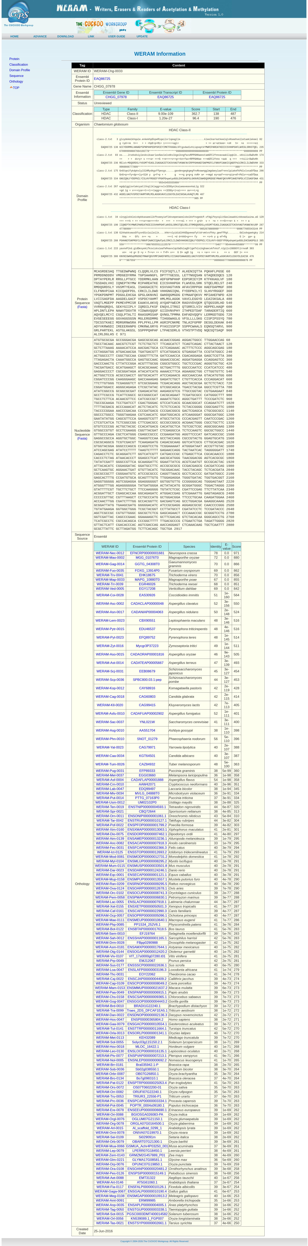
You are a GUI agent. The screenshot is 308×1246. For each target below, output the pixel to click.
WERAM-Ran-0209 (110, 884)
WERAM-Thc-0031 (110, 974)
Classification (18, 64)
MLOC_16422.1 (147, 1047)
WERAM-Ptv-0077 (110, 1056)
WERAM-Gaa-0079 (110, 1024)
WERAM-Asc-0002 (110, 603)
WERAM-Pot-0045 (110, 1105)
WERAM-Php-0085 (110, 924)
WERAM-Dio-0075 (110, 834)
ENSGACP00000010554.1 (147, 1024)
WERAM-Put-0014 (110, 798)
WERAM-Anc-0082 (110, 843)
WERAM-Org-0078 (110, 1123)
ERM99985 (147, 1200)
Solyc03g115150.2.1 (147, 1042)
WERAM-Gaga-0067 (110, 1191)
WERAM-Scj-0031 (110, 671)
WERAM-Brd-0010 (110, 1006)
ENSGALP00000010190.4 (147, 1191)
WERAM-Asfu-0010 (110, 713)
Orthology (16, 81)
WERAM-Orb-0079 (110, 1142)
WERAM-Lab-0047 (110, 789)
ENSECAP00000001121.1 (147, 875)
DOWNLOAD (65, 36)
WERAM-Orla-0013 (110, 1033)
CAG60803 (147, 697)
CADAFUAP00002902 (147, 713)
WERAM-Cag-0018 (110, 697)
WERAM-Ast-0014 (110, 663)
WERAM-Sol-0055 (110, 1042)
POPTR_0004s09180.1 (147, 1105)
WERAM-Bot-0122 (110, 929)
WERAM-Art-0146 (110, 1182)
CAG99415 (147, 705)
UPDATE (142, 36)
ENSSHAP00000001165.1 (147, 938)
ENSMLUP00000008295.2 (147, 861)
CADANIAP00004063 (147, 612)
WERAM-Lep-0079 (110, 1151)
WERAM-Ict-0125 (110, 852)
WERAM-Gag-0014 (110, 564)
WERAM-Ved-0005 (110, 589)
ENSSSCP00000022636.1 (147, 965)
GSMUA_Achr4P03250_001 (147, 1146)
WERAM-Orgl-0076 (110, 1119)
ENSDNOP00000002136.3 (147, 1015)
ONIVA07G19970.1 (147, 1132)
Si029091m (147, 1137)
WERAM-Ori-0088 (110, 1114)
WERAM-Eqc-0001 (110, 875)
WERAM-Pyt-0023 (110, 637)
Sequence (16, 75)
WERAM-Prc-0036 (110, 1101)
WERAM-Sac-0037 (110, 722)
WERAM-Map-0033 (109, 580)
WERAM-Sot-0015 (110, 1214)
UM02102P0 (147, 802)
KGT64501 (147, 756)
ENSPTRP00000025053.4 (147, 1083)
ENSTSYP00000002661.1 (147, 1223)
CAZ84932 (147, 764)
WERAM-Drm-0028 (110, 943)
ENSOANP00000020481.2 (147, 1169)
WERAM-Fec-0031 (110, 848)
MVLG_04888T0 (147, 793)
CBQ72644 (147, 811)
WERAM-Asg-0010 (110, 730)
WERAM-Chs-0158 (110, 997)
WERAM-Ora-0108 (110, 1169)
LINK (91, 36)
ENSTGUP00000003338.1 (147, 1209)
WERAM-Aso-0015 (110, 654)
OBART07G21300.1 (147, 1142)
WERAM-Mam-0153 (110, 988)
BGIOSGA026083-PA (147, 1114)
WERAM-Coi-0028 (110, 595)
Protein (14, 59)
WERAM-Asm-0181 (110, 947)
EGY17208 (147, 589)
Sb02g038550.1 (147, 1069)
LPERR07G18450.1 (147, 1151)
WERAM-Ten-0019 (110, 807)
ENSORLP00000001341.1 (147, 1033)
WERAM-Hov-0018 (110, 1047)
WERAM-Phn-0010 (110, 739)
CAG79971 (147, 747)
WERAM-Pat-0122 (110, 1083)
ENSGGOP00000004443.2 (147, 1001)
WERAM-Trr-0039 (110, 584)
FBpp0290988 (147, 943)
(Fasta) (82, 307)
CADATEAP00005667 (147, 663)
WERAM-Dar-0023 (110, 870)
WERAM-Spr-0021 (110, 811)
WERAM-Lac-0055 (110, 902)
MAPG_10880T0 (147, 580)
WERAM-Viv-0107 (110, 956)
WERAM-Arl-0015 (110, 1128)
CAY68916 (147, 688)
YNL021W (147, 722)
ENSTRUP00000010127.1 (147, 820)
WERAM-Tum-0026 (110, 764)
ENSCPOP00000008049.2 (147, 983)
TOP (16, 87)
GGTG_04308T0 (147, 564)
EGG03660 (147, 775)
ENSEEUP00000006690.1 (147, 1110)
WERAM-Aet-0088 (110, 1178)
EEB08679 (147, 671)
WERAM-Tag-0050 (110, 1209)
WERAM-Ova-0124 (110, 888)
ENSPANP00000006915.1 (147, 992)
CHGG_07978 (116, 97)
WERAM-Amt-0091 (110, 1200)
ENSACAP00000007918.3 (147, 843)
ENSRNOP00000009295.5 (147, 884)
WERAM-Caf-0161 (110, 911)
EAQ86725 (102, 79)
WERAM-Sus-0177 (110, 965)
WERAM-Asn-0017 (110, 612)
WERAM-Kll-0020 (110, 705)
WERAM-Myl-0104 (110, 861)
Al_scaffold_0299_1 (147, 1128)
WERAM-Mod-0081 (109, 857)
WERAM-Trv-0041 (110, 575)
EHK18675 (147, 575)
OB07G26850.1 (147, 1074)
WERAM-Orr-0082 (110, 1092)
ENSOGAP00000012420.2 (147, 952)
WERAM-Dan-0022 (110, 1015)
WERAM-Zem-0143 (110, 1155)
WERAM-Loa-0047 (110, 970)
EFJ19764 (147, 933)
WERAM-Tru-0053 (110, 1096)
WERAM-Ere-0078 (110, 1110)
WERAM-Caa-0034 (110, 756)
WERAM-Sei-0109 (110, 1137)
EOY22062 (147, 974)
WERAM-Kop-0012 (110, 688)
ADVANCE (40, 36)
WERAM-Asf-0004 (110, 780)
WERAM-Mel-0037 (110, 775)
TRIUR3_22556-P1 (147, 1096)
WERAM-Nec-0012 (110, 553)
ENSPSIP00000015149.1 (147, 1173)
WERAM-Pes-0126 (110, 1173)
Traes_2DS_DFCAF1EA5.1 (147, 1010)
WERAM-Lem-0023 (109, 620)
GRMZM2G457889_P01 (147, 1155)
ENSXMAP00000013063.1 (147, 829)
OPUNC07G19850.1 (147, 1164)
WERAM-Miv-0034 (110, 793)
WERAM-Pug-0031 (110, 771)
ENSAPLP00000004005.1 (147, 1205)
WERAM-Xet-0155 (110, 906)
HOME (14, 36)
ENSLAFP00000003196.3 (147, 970)
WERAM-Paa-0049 (110, 992)
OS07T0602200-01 (147, 1087)
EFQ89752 (147, 637)
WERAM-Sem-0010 (110, 933)
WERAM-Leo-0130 (110, 1051)
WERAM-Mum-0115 (110, 866)
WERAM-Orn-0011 (110, 816)
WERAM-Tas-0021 (110, 1223)
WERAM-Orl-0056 (110, 1218)
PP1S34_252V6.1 (147, 924)
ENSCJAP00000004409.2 (147, 979)
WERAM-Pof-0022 (110, 825)
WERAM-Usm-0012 (110, 802)
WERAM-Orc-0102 (110, 893)
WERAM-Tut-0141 (110, 1028)
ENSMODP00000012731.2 (147, 857)
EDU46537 (147, 629)
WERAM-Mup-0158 (109, 879)
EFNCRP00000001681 (147, 553)
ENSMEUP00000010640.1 (147, 920)
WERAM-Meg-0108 (109, 1196)
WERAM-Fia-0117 (110, 1187)
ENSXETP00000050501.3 (147, 906)
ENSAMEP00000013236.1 (147, 838)
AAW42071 (147, 784)
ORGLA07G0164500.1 (147, 1123)
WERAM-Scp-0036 (110, 680)
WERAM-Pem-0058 (110, 897)
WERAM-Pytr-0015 (110, 629)
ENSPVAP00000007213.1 (147, 1056)
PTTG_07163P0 (147, 798)
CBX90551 (147, 620)
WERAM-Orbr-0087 (110, 1074)
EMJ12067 (147, 961)
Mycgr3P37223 (147, 646)
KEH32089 (147, 1038)
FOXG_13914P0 (147, 570)
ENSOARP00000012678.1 (147, 888)
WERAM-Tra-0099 (110, 1010)
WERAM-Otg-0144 (110, 952)
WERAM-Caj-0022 (110, 979)
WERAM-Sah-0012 (110, 938)
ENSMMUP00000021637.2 (147, 988)
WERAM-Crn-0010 (110, 784)
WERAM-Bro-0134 (110, 1078)
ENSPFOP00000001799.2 (147, 825)
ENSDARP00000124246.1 (147, 870)
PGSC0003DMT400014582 (147, 1214)
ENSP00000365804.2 (147, 1019)
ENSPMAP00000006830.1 (147, 897)
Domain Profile (19, 70)
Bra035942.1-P (147, 1065)
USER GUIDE (116, 36)
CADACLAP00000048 (147, 603)
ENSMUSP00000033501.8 (147, 866)
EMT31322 (147, 1178)
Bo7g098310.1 (147, 1078)
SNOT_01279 (147, 739)
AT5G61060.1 (147, 1182)
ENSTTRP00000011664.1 (147, 1028)
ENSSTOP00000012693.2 (147, 852)
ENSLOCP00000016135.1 (147, 1051)
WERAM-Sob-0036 (110, 1069)
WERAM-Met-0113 (110, 1038)
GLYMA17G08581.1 (147, 1160)
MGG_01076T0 (147, 557)
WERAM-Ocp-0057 (110, 915)
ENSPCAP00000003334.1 (147, 1101)
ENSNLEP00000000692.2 (147, 1060)
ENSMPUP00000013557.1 (147, 879)
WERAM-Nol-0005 (110, 1060)
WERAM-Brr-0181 (110, 1065)
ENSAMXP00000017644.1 (147, 947)
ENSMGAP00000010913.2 (147, 1196)
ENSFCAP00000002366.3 (147, 848)
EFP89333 (147, 771)
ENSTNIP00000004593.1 (147, 807)
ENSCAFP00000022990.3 (147, 911)
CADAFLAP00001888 (147, 780)
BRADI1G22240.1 (147, 1006)
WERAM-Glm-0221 (110, 1160)
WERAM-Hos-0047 (110, 1019)
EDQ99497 (147, 789)
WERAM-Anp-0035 (110, 1205)
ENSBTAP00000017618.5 (147, 929)
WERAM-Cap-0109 (110, 983)
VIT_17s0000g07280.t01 (147, 956)
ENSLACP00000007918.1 (147, 902)
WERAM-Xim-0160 (110, 829)
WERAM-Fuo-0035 (110, 570)
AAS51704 (147, 730)
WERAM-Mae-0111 (109, 920)
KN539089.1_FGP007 (147, 1218)
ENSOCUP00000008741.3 (147, 893)
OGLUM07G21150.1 (147, 1119)
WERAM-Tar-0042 (110, 820)
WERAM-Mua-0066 (109, 1146)
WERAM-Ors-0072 (110, 1087)
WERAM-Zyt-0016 (110, 646)
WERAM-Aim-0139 (110, 838)
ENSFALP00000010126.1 (147, 1187)
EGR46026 (147, 584)
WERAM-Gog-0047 (110, 1001)
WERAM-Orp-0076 (110, 1164)
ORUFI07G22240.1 (147, 1092)
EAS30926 (147, 595)
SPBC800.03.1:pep (147, 680)
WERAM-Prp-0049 (110, 961)
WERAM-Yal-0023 (110, 747)
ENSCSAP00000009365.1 (147, 997)
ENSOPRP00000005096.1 (147, 915)
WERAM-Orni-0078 (110, 1132)
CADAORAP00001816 (147, 654)
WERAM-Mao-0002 (109, 557)
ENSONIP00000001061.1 (147, 816)
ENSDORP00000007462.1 (147, 834)
